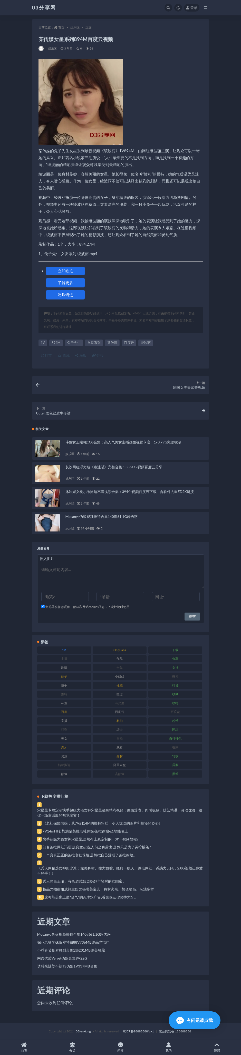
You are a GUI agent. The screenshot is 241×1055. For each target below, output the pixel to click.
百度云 (129, 343)
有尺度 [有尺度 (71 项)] (119, 703)
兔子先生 (74, 343)
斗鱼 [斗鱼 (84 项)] (64, 703)
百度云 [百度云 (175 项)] (119, 712)
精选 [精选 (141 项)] (64, 729)
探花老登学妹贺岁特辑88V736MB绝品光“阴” (73, 942)
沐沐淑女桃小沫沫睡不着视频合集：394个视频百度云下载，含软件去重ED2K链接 (129, 491)
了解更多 (65, 282)
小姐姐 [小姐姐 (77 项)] (119, 676)
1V (43, 343)
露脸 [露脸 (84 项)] (175, 765)
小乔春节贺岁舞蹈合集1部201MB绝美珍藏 (71, 950)
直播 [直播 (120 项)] (64, 721)
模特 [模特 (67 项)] (175, 703)
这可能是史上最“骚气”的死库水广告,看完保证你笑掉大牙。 (91, 897)
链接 (98, 355)
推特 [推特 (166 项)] (64, 694)
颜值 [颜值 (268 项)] (64, 774)
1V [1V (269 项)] (64, 650)
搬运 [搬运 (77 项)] (120, 694)
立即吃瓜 (65, 271)
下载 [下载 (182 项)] (175, 650)
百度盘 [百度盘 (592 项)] (175, 712)
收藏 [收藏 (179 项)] (175, 694)
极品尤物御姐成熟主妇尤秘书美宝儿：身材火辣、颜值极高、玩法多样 (98, 889)
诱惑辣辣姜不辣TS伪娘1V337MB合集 (67, 966)
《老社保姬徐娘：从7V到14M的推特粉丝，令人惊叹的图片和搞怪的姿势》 (102, 823)
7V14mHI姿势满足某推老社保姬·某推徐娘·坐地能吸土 (85, 831)
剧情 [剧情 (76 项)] (64, 668)
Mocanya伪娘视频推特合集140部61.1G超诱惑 (101, 516)
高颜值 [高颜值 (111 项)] (119, 774)
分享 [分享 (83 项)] (175, 659)
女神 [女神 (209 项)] (175, 668)
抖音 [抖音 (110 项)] (175, 685)
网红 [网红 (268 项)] (175, 729)
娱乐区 (75, 27)
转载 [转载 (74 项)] (175, 756)
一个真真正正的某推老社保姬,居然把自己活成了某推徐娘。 (90, 855)
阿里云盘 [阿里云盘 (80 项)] (119, 765)
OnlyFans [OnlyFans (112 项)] (119, 650)
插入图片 (47, 558)
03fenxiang (83, 1031)
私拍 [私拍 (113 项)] (120, 721)
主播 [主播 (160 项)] (64, 659)
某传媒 (112, 343)
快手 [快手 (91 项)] (64, 685)
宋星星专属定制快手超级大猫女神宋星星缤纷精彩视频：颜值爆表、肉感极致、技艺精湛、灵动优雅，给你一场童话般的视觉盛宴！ (120, 812)
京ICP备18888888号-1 (138, 1031)
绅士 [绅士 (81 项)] (120, 729)
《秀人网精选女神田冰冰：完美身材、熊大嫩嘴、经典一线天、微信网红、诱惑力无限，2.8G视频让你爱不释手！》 (120, 870)
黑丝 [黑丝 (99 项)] (175, 774)
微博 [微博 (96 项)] (175, 676)
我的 (168, 1047)
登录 (191, 7)
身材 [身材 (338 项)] (120, 756)
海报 (80, 355)
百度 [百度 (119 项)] (64, 712)
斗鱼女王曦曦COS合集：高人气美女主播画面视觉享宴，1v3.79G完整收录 (123, 442)
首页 (61, 27)
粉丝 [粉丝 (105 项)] (175, 721)
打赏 (46, 355)
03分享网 (44, 7)
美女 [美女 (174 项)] (64, 738)
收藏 (63, 355)
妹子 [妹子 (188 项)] (64, 676)
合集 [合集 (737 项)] (120, 668)
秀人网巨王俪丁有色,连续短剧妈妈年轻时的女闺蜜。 (84, 881)
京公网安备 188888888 (175, 1031)
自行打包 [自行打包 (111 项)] (175, 738)
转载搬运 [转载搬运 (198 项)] (64, 765)
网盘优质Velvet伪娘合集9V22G (62, 958)
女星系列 (94, 343)
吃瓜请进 (65, 294)
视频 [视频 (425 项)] (175, 747)
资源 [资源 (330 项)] (64, 756)
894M (56, 343)
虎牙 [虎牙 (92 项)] (64, 747)
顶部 (217, 1047)
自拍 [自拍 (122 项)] (120, 738)
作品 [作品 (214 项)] (120, 659)
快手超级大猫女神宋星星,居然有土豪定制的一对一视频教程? (91, 839)
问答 (121, 1047)
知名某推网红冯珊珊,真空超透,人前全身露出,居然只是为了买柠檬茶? (97, 847)
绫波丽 (146, 343)
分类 (72, 1047)
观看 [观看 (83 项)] (120, 747)
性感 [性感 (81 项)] (120, 685)
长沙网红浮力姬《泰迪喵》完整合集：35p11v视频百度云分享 (113, 467)
